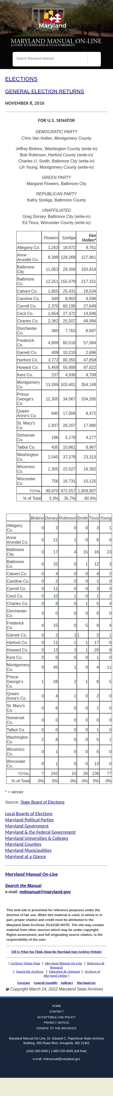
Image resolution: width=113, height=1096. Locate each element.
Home (56, 1005)
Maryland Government (27, 826)
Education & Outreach (64, 971)
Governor (23, 983)
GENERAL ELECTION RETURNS (44, 91)
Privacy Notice (56, 1022)
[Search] (94, 59)
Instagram (64, 1069)
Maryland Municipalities (28, 850)
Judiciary (67, 983)
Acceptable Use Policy (56, 1017)
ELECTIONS (21, 79)
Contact (56, 1011)
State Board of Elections (43, 802)
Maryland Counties (23, 844)
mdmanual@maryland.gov (45, 892)
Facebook (49, 1069)
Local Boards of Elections (29, 813)
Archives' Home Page (25, 963)
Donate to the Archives (56, 1028)
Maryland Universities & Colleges (36, 838)
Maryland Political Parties (29, 820)
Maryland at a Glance (25, 856)
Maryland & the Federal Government (40, 832)
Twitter (56, 1069)
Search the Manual (23, 885)
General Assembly (46, 983)
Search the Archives (29, 971)
